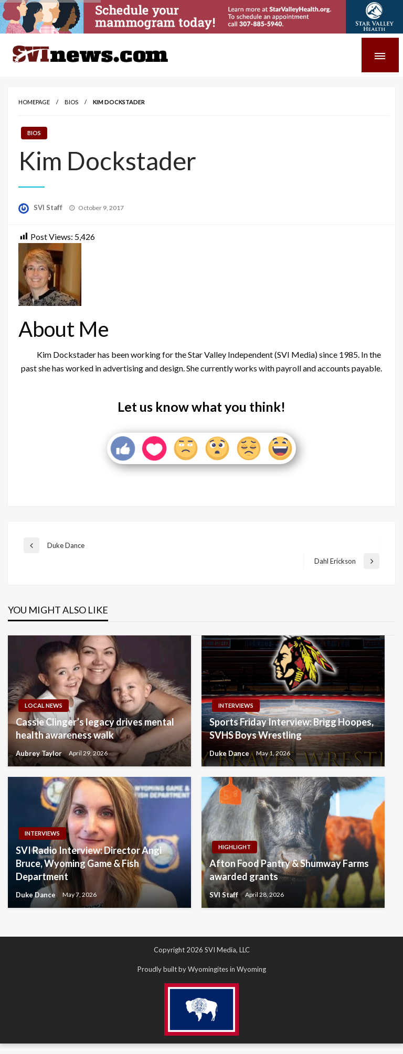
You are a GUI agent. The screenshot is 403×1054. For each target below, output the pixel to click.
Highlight (234, 846)
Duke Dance (230, 753)
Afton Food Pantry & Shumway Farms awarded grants (289, 870)
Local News (43, 705)
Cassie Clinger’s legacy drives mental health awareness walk (95, 728)
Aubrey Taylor (39, 753)
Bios (71, 101)
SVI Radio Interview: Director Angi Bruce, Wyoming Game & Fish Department (89, 863)
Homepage (34, 101)
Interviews (235, 705)
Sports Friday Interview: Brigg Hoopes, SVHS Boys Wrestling (291, 728)
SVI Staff (49, 207)
